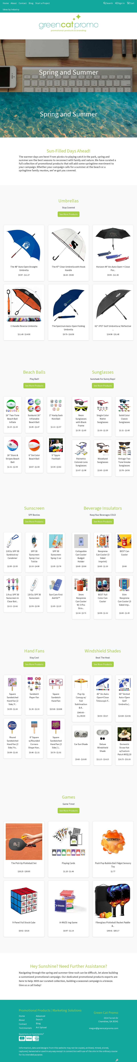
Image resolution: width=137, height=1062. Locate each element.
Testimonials (25, 1027)
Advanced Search (40, 1018)
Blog (31, 3)
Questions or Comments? (31, 1033)
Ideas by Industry (11, 9)
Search (108, 3)
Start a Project (42, 3)
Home (6, 3)
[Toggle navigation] (4, 36)
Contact (23, 3)
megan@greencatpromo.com (103, 1028)
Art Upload (41, 1027)
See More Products (69, 214)
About (14, 3)
